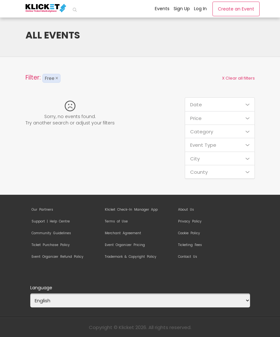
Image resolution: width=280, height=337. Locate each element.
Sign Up (182, 8)
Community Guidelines (51, 233)
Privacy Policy (190, 221)
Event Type (219, 145)
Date (219, 104)
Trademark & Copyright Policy (130, 257)
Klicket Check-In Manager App (131, 209)
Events (162, 8)
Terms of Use (116, 221)
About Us (186, 209)
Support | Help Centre (51, 221)
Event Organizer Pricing (125, 245)
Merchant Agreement (123, 233)
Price (219, 118)
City (219, 158)
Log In (200, 8)
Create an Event (236, 9)
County (219, 172)
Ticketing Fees (190, 245)
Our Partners (42, 209)
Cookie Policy (189, 233)
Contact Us (187, 257)
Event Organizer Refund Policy (57, 257)
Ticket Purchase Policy (51, 245)
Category (219, 131)
